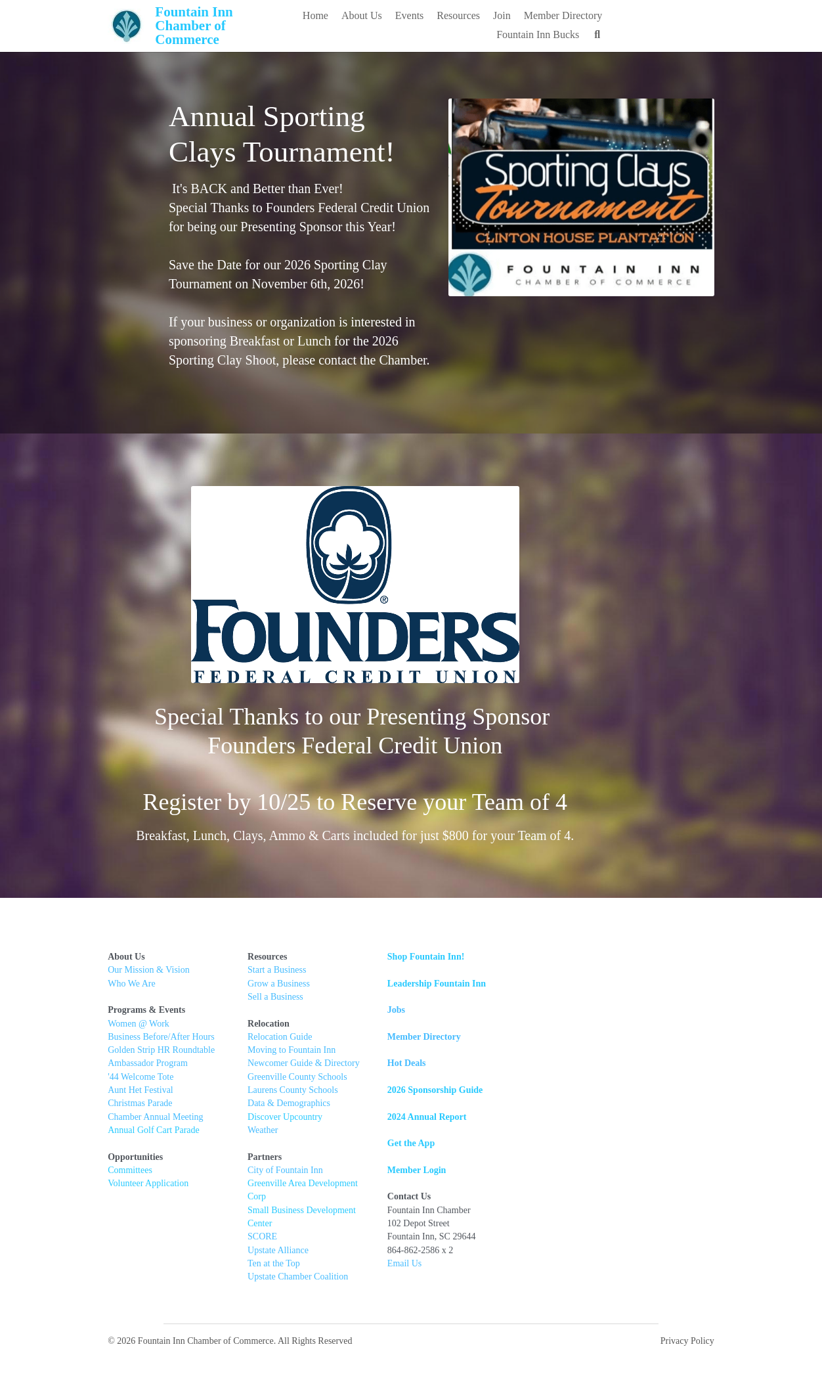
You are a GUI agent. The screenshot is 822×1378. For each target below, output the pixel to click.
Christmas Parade (140, 1105)
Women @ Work (139, 1025)
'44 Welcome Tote (141, 1078)
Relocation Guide (296, 1039)
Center (386, 1198)
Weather (278, 1132)
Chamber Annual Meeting (156, 1118)
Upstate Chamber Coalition (313, 1251)
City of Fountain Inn (301, 1172)
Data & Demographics (304, 1105)
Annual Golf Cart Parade (154, 1132)
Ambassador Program (148, 1065)
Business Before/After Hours (161, 1039)
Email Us (435, 1265)
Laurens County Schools (308, 1092)
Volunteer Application (148, 1185)
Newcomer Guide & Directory (319, 1065)
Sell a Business (291, 999)
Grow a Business (294, 985)
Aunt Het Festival (141, 1092)
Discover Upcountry (300, 1118)
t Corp (382, 1185)
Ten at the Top (289, 1238)
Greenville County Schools (313, 1078)
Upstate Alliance (293, 1225)
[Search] (709, 34)
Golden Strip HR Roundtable (161, 1052)
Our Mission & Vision (149, 972)
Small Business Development (318, 1198)
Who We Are (132, 985)
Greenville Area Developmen (317, 1185)
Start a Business (292, 972)
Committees (130, 1172)
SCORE (278, 1211)
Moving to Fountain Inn (307, 1052)
